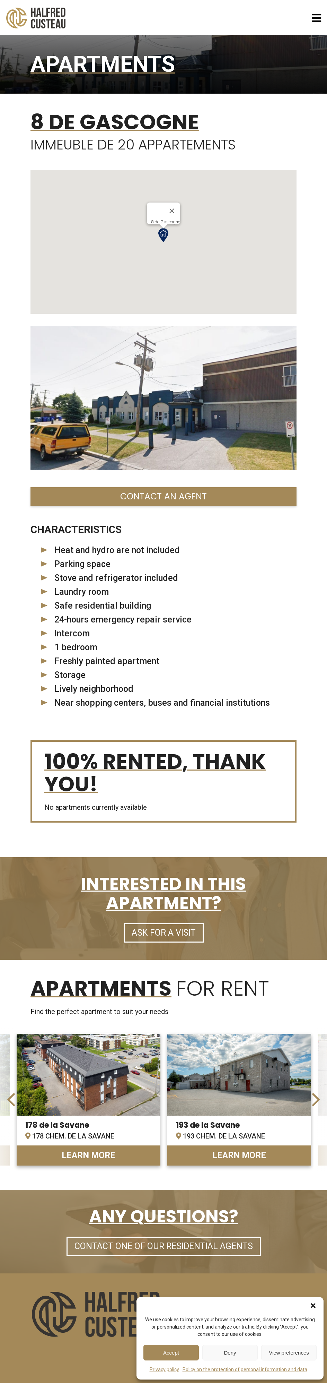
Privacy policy (164, 1369)
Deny (230, 1353)
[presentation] (11, 1099)
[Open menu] (316, 18)
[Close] (172, 211)
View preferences (289, 1353)
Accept (171, 1353)
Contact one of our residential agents (163, 1246)
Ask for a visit (164, 933)
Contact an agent (163, 496)
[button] (313, 1305)
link (88, 1100)
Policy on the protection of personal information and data (245, 1369)
